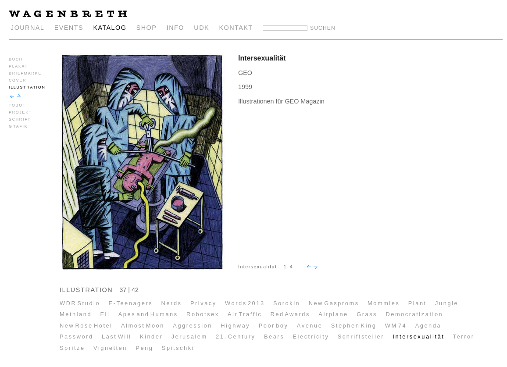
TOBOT (17, 105)
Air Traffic (245, 314)
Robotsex (202, 314)
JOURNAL (27, 27)
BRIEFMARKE (25, 73)
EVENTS (68, 27)
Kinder (151, 336)
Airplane (333, 314)
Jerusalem (189, 336)
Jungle (446, 303)
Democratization (414, 314)
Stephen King (354, 325)
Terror (464, 336)
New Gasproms (334, 303)
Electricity (311, 336)
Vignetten (110, 348)
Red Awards (290, 314)
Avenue (310, 325)
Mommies (384, 303)
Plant (417, 303)
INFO (175, 27)
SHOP (146, 27)
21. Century (235, 336)
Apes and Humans (148, 314)
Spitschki (178, 348)
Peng (144, 348)
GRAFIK (18, 126)
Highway (235, 325)
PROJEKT (20, 112)
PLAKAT (18, 66)
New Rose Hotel (86, 325)
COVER (17, 80)
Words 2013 (245, 303)
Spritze (72, 348)
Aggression (192, 325)
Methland (76, 314)
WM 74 (396, 325)
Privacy (203, 303)
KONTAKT (236, 27)
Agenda (428, 325)
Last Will (117, 336)
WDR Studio (80, 303)
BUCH (16, 59)
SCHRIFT (20, 119)
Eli (105, 314)
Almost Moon (142, 325)
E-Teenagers (131, 303)
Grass (367, 314)
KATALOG (109, 27)
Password (76, 336)
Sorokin (286, 303)
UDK (201, 27)
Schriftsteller (361, 336)
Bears (274, 336)
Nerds (171, 303)
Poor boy (274, 325)
